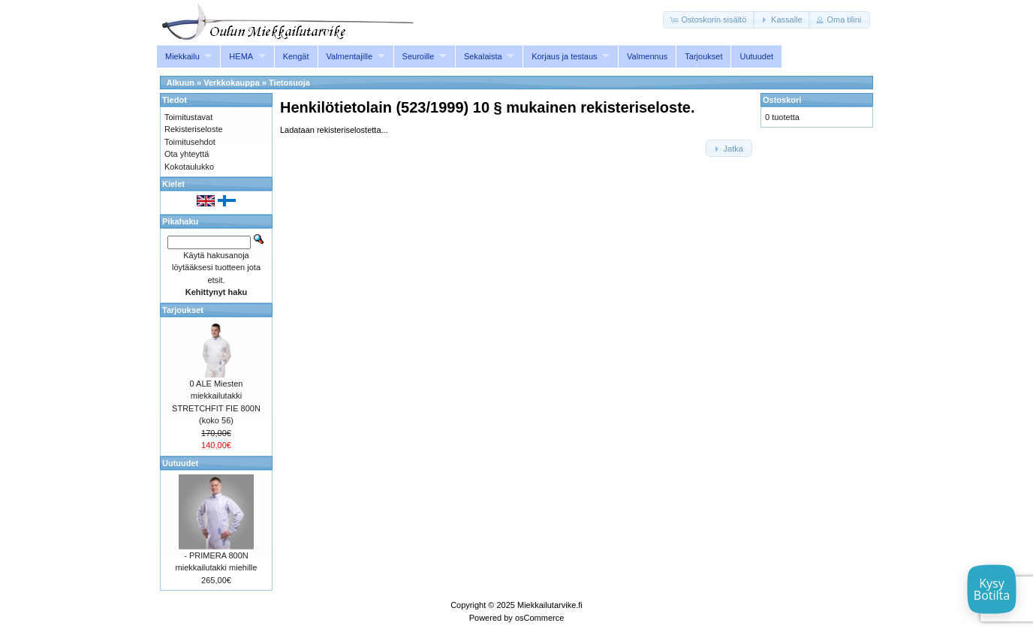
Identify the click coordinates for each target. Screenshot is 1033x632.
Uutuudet (756, 56)
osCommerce (539, 617)
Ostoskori (782, 99)
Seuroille (418, 56)
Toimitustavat (188, 117)
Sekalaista (483, 56)
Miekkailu (182, 56)
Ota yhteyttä (186, 153)
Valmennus (647, 56)
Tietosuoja (289, 82)
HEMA (241, 56)
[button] (709, 20)
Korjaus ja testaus (564, 56)
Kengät (296, 56)
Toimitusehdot (189, 141)
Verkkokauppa (231, 82)
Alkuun (180, 82)
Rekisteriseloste (193, 129)
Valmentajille (350, 56)
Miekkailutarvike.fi (550, 604)
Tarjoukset (703, 56)
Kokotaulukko (189, 166)
